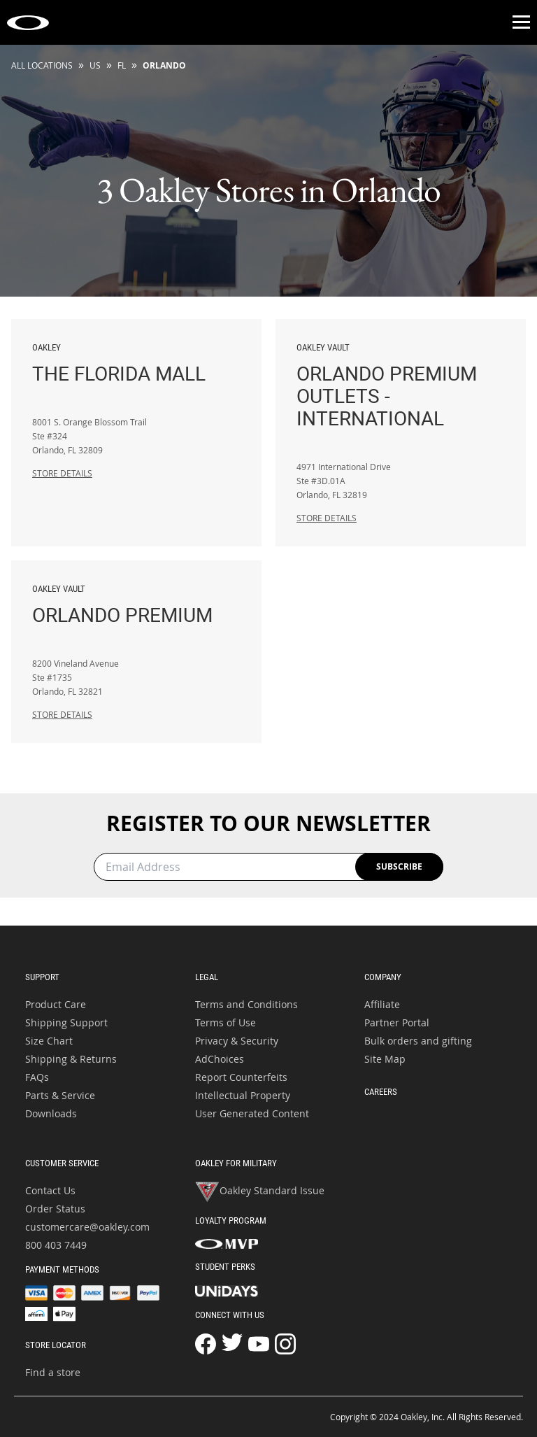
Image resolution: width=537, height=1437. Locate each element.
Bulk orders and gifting (418, 1040)
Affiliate (382, 1004)
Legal (206, 977)
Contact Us (50, 1190)
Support (42, 977)
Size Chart (49, 1040)
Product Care (55, 1004)
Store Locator (55, 1345)
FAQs (37, 1077)
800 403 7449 (56, 1245)
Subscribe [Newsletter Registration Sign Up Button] (399, 866)
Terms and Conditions (246, 1004)
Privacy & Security (236, 1040)
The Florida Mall (136, 363)
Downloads (51, 1113)
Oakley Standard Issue (259, 1192)
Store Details (62, 473)
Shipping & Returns (71, 1059)
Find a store (52, 1372)
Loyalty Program (230, 1220)
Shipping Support (66, 1022)
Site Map (385, 1059)
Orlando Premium (136, 604)
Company (382, 977)
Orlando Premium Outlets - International (400, 385)
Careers (380, 1091)
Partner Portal (396, 1022)
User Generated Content (252, 1113)
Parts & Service (60, 1095)
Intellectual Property (242, 1095)
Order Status (55, 1208)
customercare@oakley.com (87, 1226)
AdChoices (219, 1059)
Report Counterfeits (241, 1077)
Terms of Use (225, 1022)
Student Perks (225, 1266)
